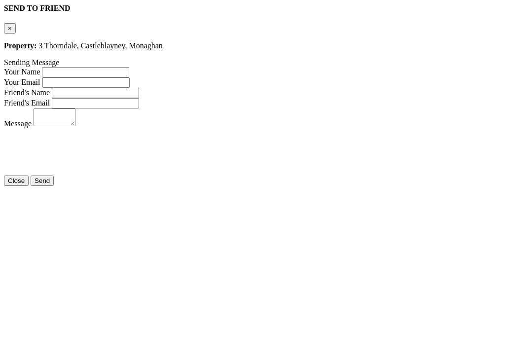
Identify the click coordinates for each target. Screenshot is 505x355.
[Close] (10, 28)
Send (42, 183)
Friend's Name (27, 92)
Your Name (22, 72)
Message (18, 126)
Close (16, 183)
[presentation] (79, 150)
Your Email (22, 82)
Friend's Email (27, 103)
